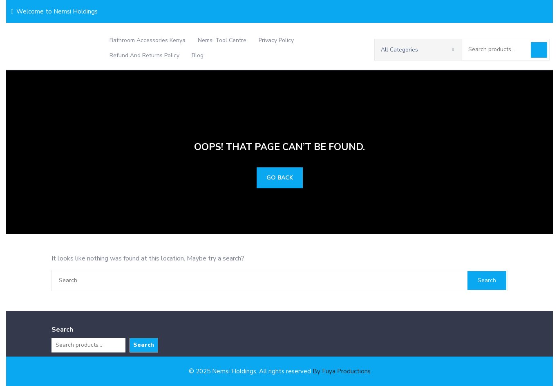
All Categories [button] (417, 50)
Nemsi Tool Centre (222, 40)
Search (539, 50)
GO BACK (279, 178)
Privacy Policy (276, 40)
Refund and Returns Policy (144, 55)
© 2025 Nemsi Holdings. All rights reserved (280, 371)
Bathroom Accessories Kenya (148, 40)
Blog (197, 55)
